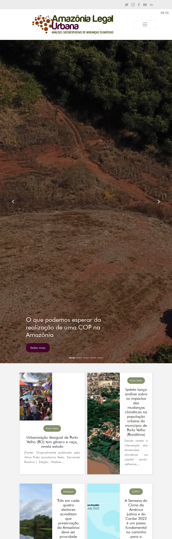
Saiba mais (38, 348)
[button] (13, 201)
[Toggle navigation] (145, 24)
